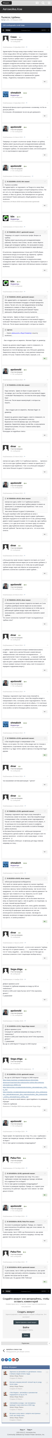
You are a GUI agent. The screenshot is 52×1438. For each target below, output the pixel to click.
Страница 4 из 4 (26, 30)
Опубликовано (14, 47)
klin (22, 181)
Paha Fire (16, 1158)
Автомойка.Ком (12, 9)
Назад (8, 30)
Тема (29, 1430)
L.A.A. (7, 20)
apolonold (16, 127)
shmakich (16, 92)
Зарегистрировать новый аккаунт (26, 1322)
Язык (22, 1430)
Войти (26, 1335)
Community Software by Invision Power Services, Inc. (26, 1434)
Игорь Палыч (18, 1376)
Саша (14, 37)
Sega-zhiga (16, 969)
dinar (13, 446)
